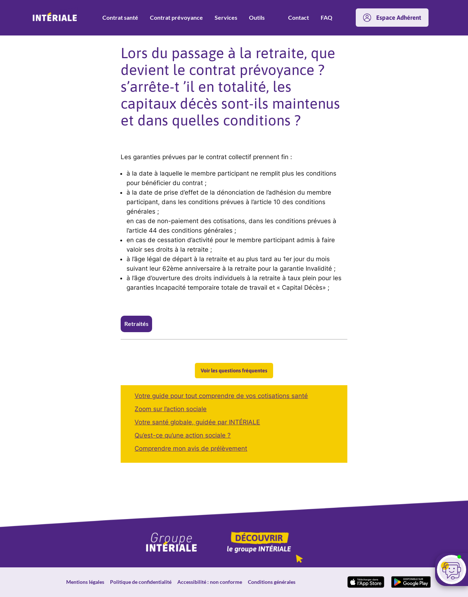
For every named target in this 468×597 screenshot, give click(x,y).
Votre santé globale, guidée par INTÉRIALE (197, 422)
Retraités (136, 323)
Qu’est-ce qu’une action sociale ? (183, 435)
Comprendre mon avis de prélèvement (191, 448)
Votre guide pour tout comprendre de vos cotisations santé (221, 395)
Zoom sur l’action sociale (171, 409)
